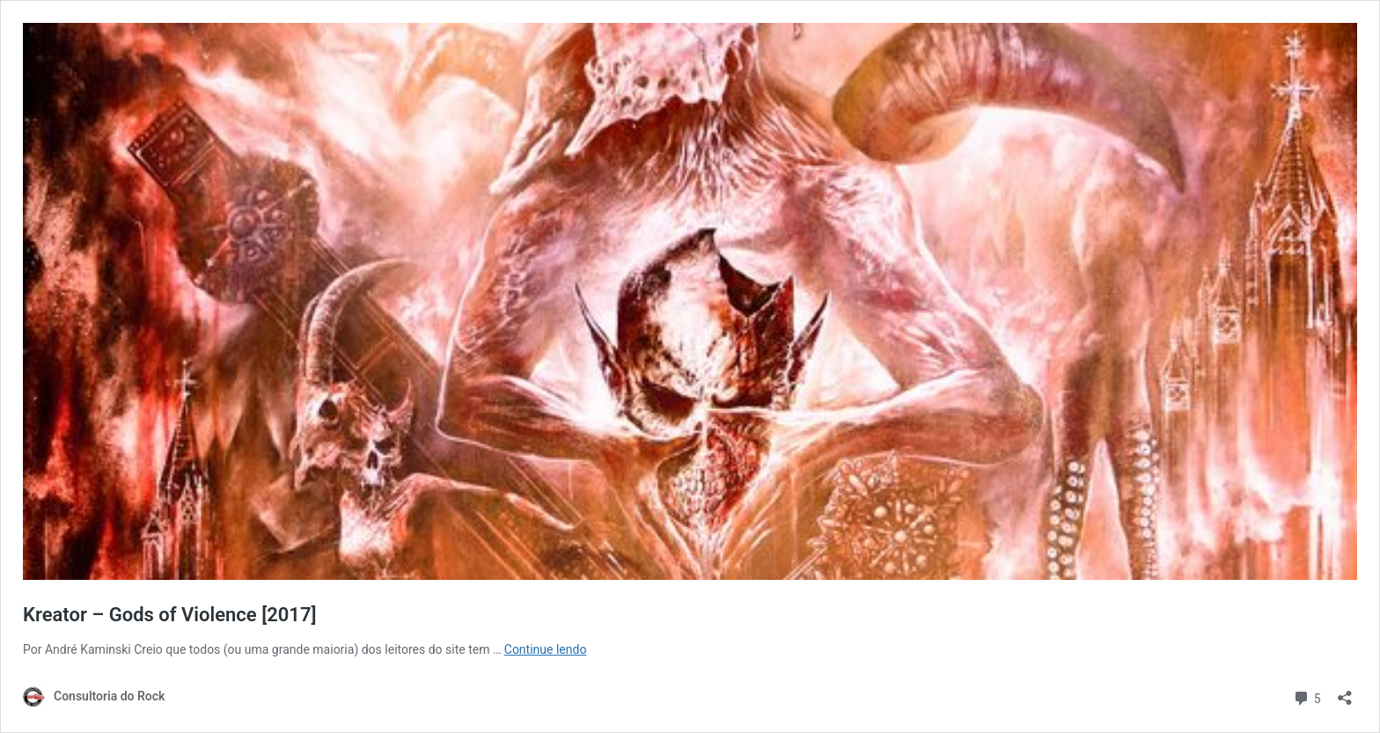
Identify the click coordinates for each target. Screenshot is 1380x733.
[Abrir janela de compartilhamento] (1344, 692)
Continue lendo (545, 649)
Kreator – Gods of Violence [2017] (169, 615)
